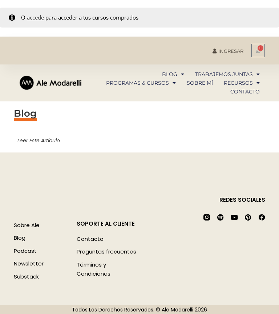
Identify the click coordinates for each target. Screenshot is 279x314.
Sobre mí (200, 83)
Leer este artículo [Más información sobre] (38, 140)
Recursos (242, 83)
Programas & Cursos (141, 83)
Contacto (245, 91)
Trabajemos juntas (227, 74)
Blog (173, 74)
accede (35, 17)
